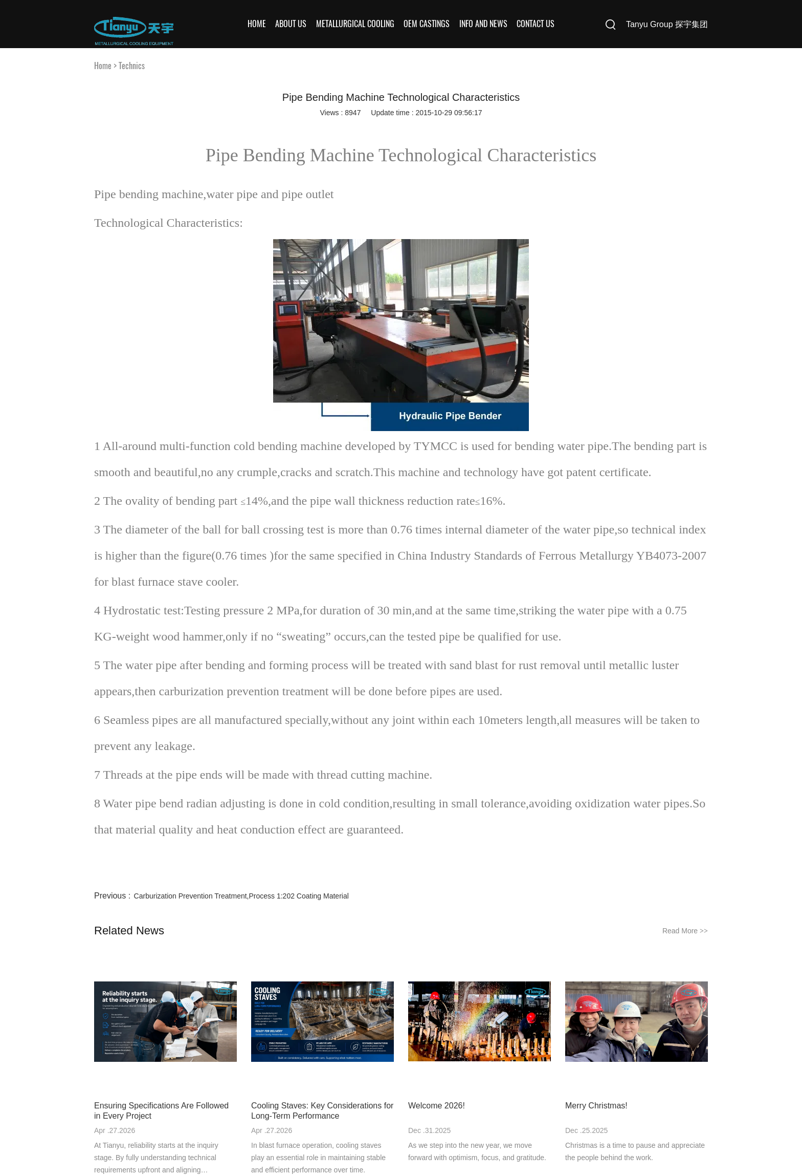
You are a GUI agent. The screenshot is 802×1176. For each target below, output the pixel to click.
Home (257, 23)
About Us (290, 23)
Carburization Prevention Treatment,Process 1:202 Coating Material (241, 896)
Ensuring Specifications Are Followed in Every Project (161, 1110)
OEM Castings (427, 23)
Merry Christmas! (596, 1105)
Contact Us (535, 23)
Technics (132, 65)
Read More (685, 931)
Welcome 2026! (436, 1105)
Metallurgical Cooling (355, 23)
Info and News (483, 23)
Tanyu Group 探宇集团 (667, 24)
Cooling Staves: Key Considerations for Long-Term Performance (322, 1110)
